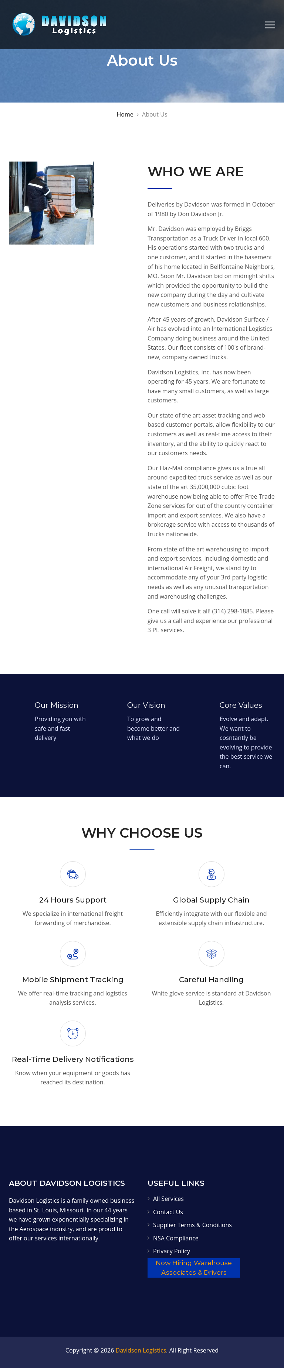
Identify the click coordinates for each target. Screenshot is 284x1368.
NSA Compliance (176, 1238)
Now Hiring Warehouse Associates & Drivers (194, 1267)
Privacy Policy (171, 1251)
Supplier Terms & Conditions (192, 1225)
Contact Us (168, 1212)
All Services (168, 1199)
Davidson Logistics (141, 1350)
